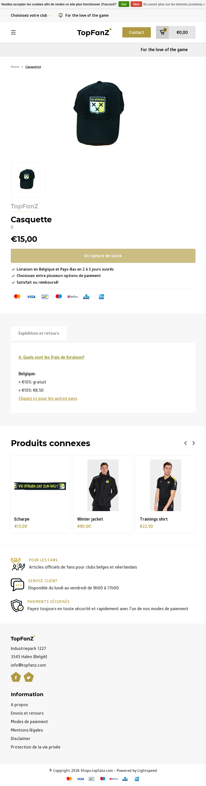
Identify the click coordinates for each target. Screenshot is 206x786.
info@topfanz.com (28, 665)
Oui (123, 4)
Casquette (33, 67)
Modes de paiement (29, 721)
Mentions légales (27, 730)
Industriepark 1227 (28, 648)
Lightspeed (147, 770)
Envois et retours (27, 713)
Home (15, 67)
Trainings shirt (154, 519)
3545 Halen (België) (29, 656)
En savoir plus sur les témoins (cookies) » (174, 4)
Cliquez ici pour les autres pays (47, 398)
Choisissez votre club (31, 15)
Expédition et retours (38, 333)
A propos (19, 704)
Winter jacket (90, 519)
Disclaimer (21, 738)
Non (136, 4)
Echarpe (22, 519)
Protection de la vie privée (36, 747)
